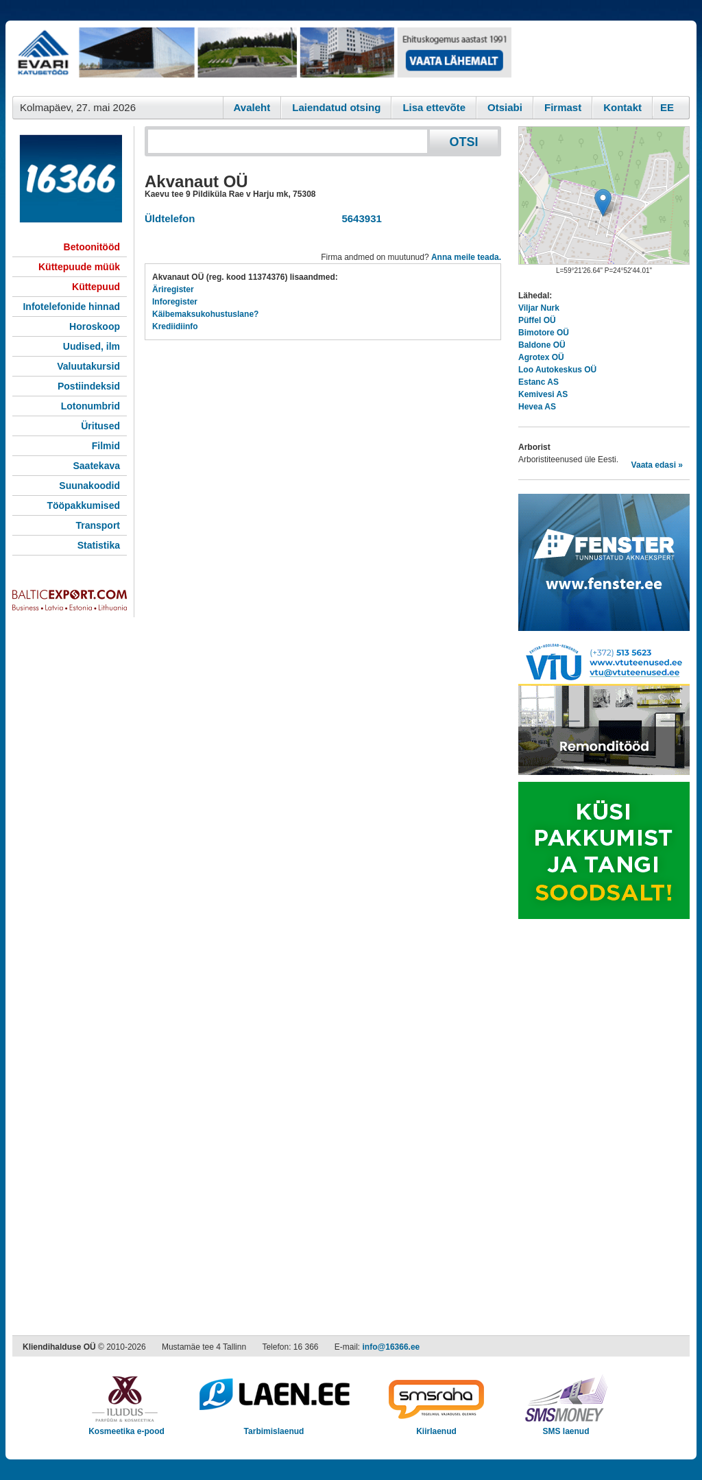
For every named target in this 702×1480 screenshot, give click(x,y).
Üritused (100, 425)
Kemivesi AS (543, 394)
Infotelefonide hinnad (71, 306)
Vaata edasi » (657, 465)
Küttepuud (96, 286)
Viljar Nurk (538, 308)
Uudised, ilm (91, 346)
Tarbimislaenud (273, 1427)
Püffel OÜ (537, 320)
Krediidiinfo (175, 326)
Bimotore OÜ (543, 332)
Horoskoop (94, 326)
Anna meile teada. (466, 257)
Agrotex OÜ (541, 357)
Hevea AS (537, 406)
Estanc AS (538, 382)
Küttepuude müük (79, 266)
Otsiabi (504, 107)
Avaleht (252, 107)
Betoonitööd (92, 246)
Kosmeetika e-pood (126, 1427)
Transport (97, 525)
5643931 (359, 218)
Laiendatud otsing (336, 107)
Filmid (106, 445)
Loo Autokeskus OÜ (557, 369)
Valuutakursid (88, 366)
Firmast (562, 107)
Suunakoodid (89, 485)
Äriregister (173, 289)
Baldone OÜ (542, 345)
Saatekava (96, 465)
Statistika (98, 545)
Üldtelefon (170, 218)
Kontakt (622, 107)
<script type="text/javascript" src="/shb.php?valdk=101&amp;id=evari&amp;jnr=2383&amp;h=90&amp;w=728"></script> (261, 58)
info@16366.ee (391, 1347)
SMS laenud (566, 1427)
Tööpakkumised (83, 505)
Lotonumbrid (90, 406)
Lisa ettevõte (433, 107)
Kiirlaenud (436, 1427)
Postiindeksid (89, 386)
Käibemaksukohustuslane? (205, 314)
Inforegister (174, 302)
